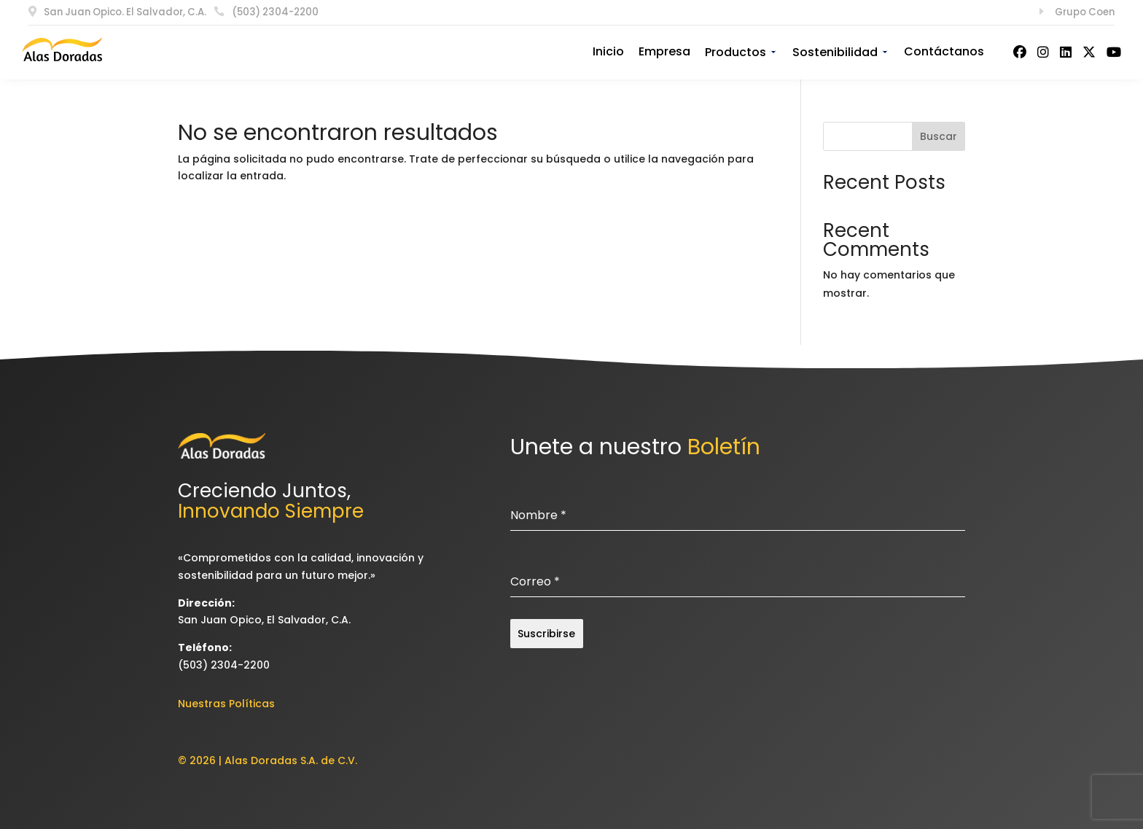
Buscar (938, 136)
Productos (741, 52)
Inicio (608, 51)
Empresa (664, 51)
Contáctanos (944, 51)
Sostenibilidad (840, 52)
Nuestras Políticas (226, 703)
